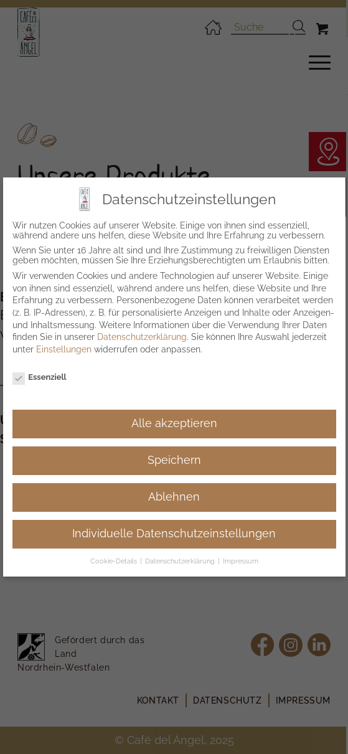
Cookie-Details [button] (114, 561)
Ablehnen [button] (174, 497)
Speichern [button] (174, 460)
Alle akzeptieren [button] (174, 423)
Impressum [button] (240, 561)
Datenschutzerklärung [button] (181, 561)
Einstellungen (64, 349)
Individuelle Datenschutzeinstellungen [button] (174, 533)
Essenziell (39, 377)
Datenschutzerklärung (142, 337)
